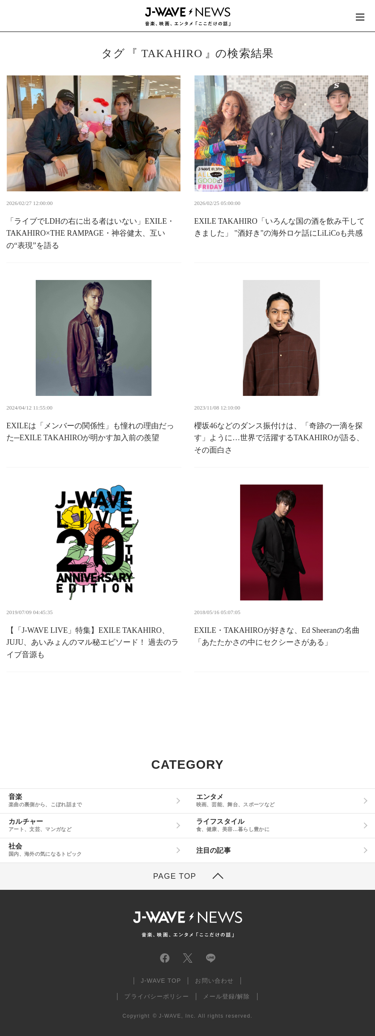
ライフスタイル (278, 825)
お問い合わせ (214, 980)
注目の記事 (213, 850)
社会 (91, 850)
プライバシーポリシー (156, 996)
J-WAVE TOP (161, 980)
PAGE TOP (175, 876)
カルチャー (91, 825)
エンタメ (278, 800)
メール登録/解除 (226, 996)
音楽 (91, 800)
